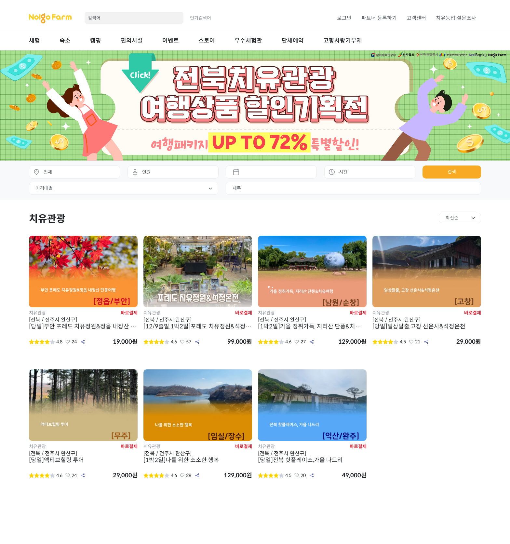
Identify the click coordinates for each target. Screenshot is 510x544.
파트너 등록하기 (379, 18)
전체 (48, 172)
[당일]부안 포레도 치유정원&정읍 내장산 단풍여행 (83, 323)
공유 (82, 341)
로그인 (344, 18)
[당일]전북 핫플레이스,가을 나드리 (312, 457)
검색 (452, 172)
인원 (146, 172)
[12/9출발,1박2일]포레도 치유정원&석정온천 (197, 323)
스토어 (206, 40)
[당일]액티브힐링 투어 (83, 457)
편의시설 (132, 40)
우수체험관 (248, 40)
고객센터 (416, 18)
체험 (34, 40)
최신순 (452, 218)
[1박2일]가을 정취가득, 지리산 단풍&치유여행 (312, 323)
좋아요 (67, 341)
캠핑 (95, 40)
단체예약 (293, 40)
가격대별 (44, 188)
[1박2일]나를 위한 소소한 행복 (197, 457)
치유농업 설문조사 (456, 18)
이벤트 (170, 40)
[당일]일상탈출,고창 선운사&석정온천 (426, 323)
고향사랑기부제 (342, 40)
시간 (343, 172)
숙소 (65, 40)
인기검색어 (200, 18)
